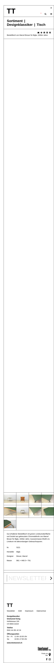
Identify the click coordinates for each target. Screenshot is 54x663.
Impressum (29, 611)
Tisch (41, 25)
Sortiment (15, 21)
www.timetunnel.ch (14, 643)
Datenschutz (41, 611)
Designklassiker (20, 25)
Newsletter (11, 611)
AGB (20, 611)
